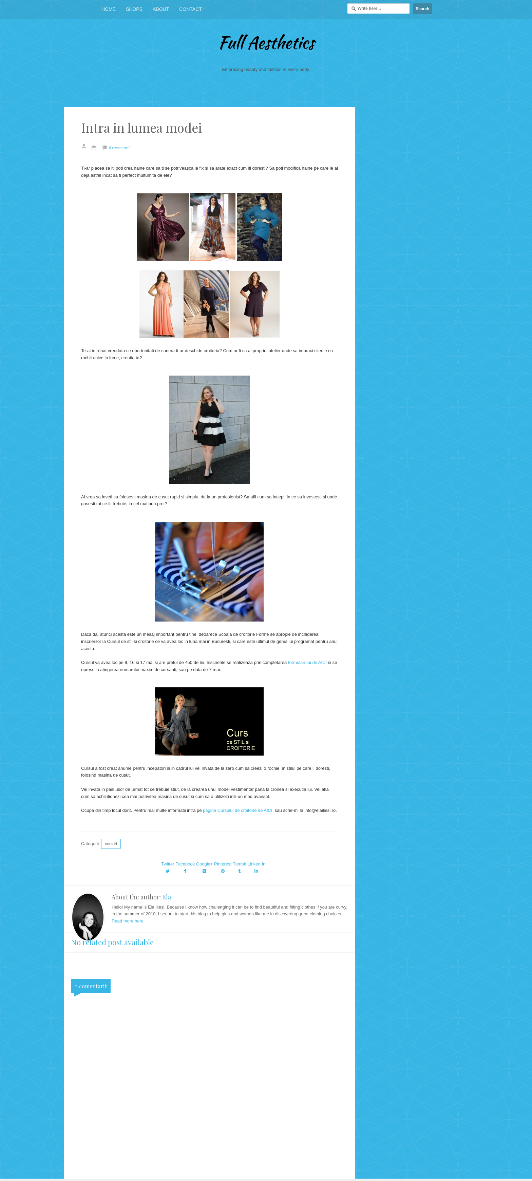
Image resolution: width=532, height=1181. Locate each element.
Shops (134, 9)
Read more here (128, 920)
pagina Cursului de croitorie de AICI (237, 810)
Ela (166, 897)
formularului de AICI (307, 662)
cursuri (111, 843)
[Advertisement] (209, 1131)
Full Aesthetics (266, 42)
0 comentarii (119, 147)
